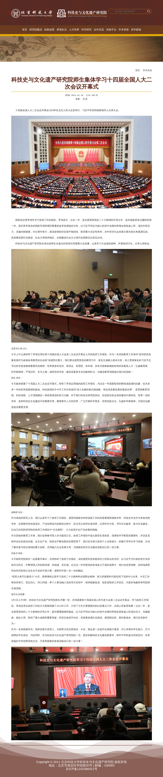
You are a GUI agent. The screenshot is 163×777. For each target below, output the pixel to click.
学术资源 (124, 29)
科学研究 (86, 29)
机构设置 (49, 29)
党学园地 (136, 29)
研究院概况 (35, 29)
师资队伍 (62, 29)
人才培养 (74, 29)
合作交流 (99, 29)
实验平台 (111, 29)
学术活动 (147, 70)
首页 (24, 29)
